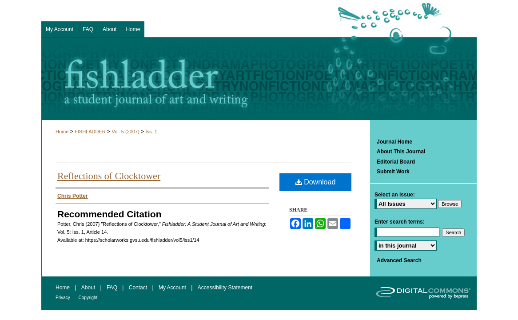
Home (62, 131)
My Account (173, 287)
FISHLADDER (90, 131)
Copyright (88, 297)
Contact (139, 287)
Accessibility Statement (225, 287)
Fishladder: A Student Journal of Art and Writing (259, 78)
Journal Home (394, 142)
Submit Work (393, 171)
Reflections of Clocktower (108, 175)
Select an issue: (395, 195)
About (89, 287)
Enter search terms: (400, 222)
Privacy (64, 297)
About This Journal (401, 151)
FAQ (113, 287)
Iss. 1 (151, 131)
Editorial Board (396, 162)
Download (315, 182)
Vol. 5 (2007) (125, 131)
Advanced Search (399, 260)
